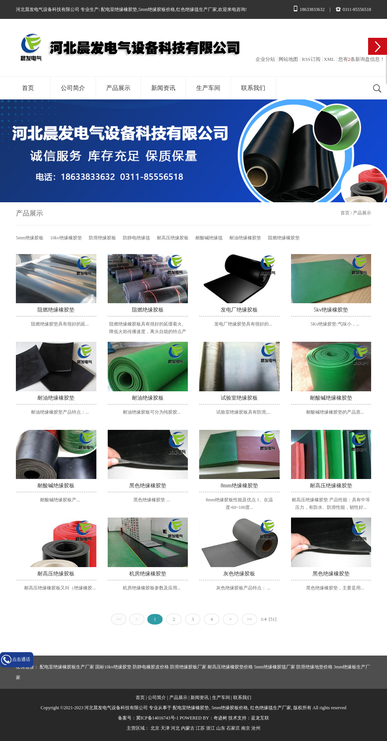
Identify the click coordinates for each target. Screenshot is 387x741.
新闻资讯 (163, 88)
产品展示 (118, 88)
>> (249, 619)
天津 (165, 728)
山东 (220, 728)
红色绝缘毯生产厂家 (196, 9)
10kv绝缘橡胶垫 (66, 237)
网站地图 (288, 59)
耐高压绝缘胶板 (173, 237)
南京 (245, 728)
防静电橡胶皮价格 (151, 667)
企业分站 (265, 59)
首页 (28, 88)
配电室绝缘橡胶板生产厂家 (67, 667)
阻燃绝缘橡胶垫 (284, 237)
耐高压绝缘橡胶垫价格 (230, 667)
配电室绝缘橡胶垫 (119, 9)
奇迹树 (220, 718)
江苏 (200, 728)
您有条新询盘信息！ (361, 59)
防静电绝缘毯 (136, 237)
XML (329, 59)
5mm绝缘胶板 (29, 237)
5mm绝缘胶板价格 (156, 9)
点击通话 (21, 659)
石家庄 (233, 728)
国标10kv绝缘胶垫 (113, 667)
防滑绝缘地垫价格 (314, 667)
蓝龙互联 (260, 718)
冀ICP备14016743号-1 (157, 718)
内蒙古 (188, 728)
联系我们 (253, 88)
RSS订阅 (311, 59)
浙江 (210, 728)
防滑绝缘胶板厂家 (188, 667)
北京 (154, 728)
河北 (175, 728)
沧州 (255, 728)
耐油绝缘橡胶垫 (245, 237)
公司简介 (73, 88)
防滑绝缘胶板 (102, 237)
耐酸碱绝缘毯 (209, 237)
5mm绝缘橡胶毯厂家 (274, 667)
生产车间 (208, 88)
